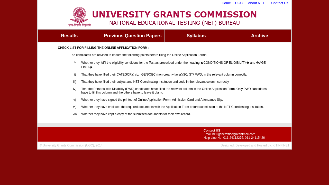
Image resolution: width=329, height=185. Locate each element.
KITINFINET (281, 145)
